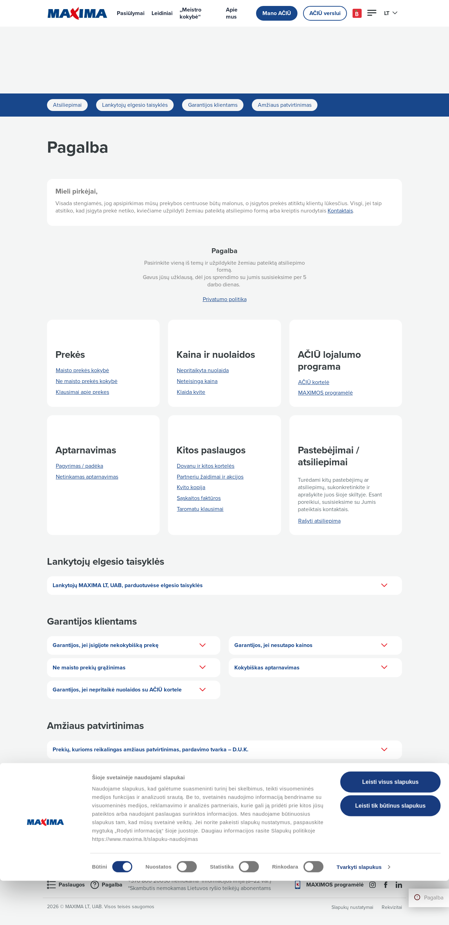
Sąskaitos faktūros (199, 498)
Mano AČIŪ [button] (276, 13)
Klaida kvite (191, 392)
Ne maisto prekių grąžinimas (129, 668)
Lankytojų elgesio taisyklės (135, 105)
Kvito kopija (191, 487)
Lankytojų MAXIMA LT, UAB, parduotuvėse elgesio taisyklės (220, 586)
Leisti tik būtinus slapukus (390, 850)
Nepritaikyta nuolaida (203, 370)
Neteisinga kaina (197, 381)
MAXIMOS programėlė (325, 392)
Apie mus (231, 13)
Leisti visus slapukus (390, 826)
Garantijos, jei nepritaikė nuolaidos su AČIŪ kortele (129, 690)
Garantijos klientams (212, 105)
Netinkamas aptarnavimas (87, 476)
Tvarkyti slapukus (358, 911)
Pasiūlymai (131, 13)
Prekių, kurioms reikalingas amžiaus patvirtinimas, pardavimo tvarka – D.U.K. (220, 750)
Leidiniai (162, 13)
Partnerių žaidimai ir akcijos (210, 476)
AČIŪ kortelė (313, 382)
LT (391, 13)
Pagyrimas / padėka (79, 466)
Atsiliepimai (67, 105)
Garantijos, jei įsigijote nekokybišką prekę (129, 645)
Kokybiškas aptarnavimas (311, 668)
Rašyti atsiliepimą (319, 520)
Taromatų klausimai (200, 509)
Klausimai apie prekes (82, 392)
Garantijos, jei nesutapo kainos (311, 645)
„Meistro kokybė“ (190, 13)
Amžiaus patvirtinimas (284, 105)
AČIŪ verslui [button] (325, 13)
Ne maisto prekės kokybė (87, 381)
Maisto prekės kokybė (82, 370)
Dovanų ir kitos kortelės (205, 466)
